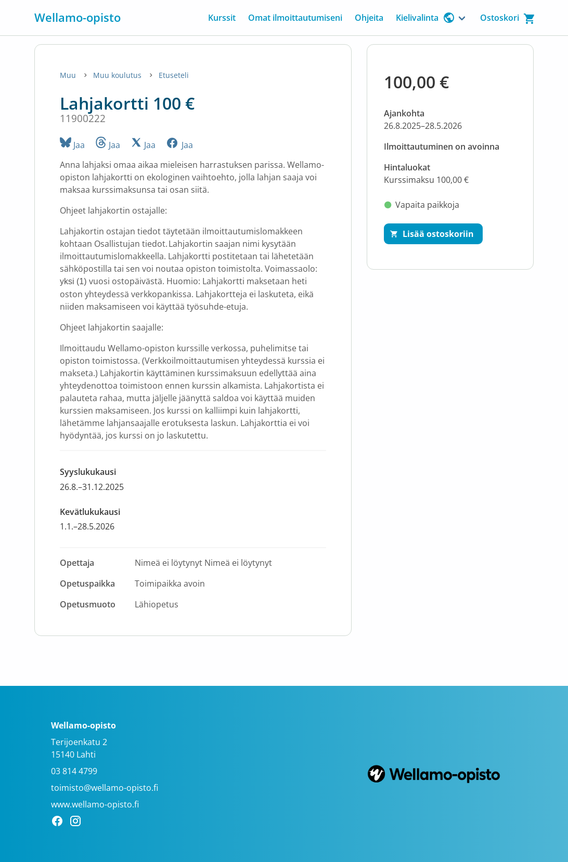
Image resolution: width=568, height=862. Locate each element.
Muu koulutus (118, 75)
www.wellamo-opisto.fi (95, 804)
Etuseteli (174, 75)
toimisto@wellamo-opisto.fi (104, 787)
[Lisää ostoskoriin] (433, 233)
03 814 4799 (74, 771)
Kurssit (222, 17)
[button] (193, 479)
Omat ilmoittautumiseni (295, 17)
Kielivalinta (425, 17)
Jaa (72, 145)
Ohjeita (369, 17)
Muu (69, 75)
